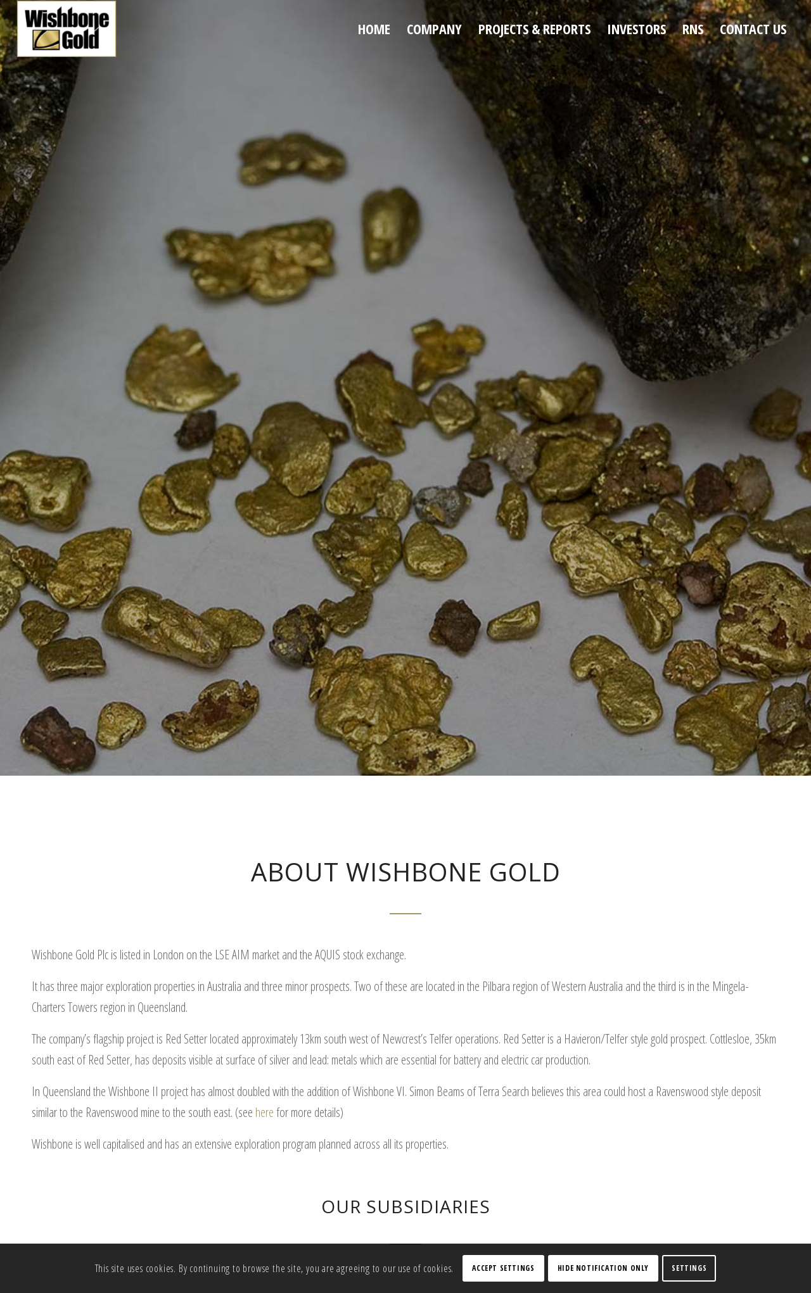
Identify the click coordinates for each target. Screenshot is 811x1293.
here (264, 1112)
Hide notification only (603, 1268)
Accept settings (503, 1268)
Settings (689, 1268)
